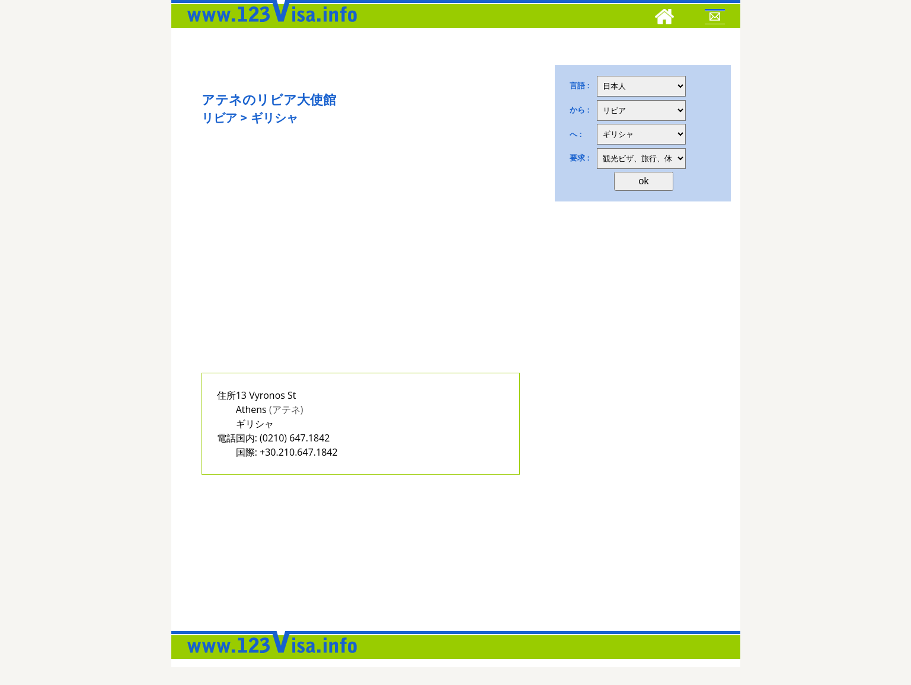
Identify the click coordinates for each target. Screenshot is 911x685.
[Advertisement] (360, 265)
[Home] (664, 18)
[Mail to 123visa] (714, 18)
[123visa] (269, 25)
